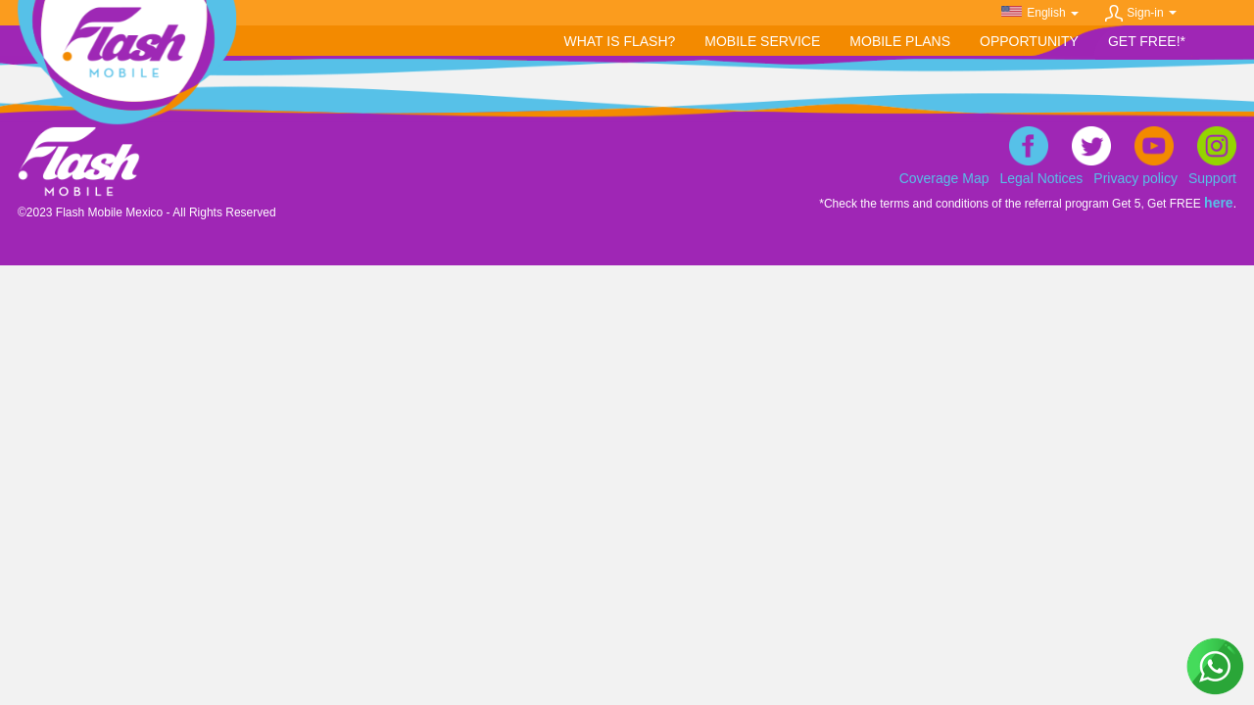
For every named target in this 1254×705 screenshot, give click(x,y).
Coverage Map (944, 178)
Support (1212, 178)
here (1218, 203)
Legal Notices (1042, 178)
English (1051, 13)
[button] (762, 41)
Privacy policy (1135, 178)
